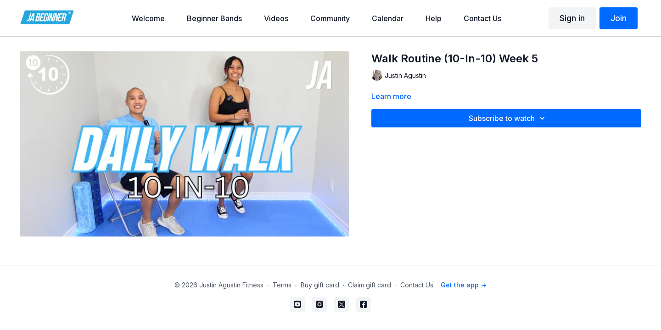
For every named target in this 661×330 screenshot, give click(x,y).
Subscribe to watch (508, 118)
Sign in (572, 18)
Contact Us (416, 285)
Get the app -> (464, 285)
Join (619, 18)
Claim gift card (369, 285)
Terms (282, 285)
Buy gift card (320, 285)
